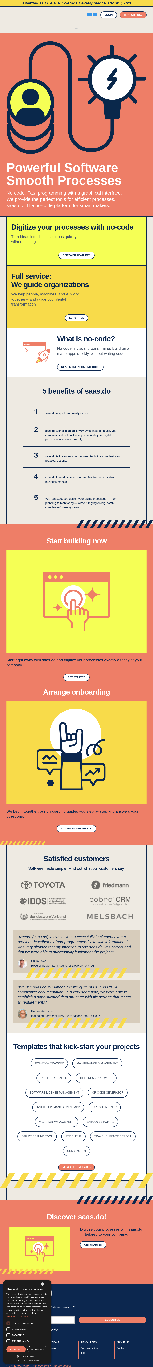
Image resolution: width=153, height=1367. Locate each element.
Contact (121, 1348)
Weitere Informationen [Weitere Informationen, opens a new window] (17, 1316)
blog (83, 1352)
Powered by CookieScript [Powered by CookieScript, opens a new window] (27, 1360)
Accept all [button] (16, 1349)
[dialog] (27, 1322)
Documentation (89, 1348)
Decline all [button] (37, 1349)
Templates (50, 1348)
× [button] (47, 1284)
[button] (76, 28)
